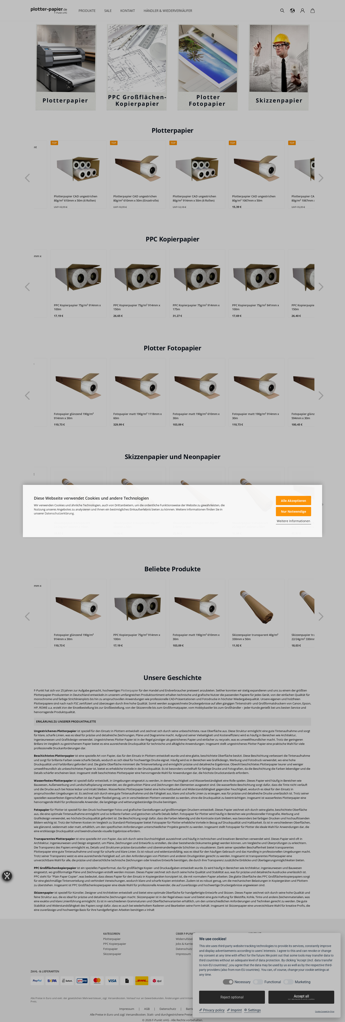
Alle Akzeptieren (293, 501)
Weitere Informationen (293, 521)
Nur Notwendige (293, 511)
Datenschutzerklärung (59, 513)
